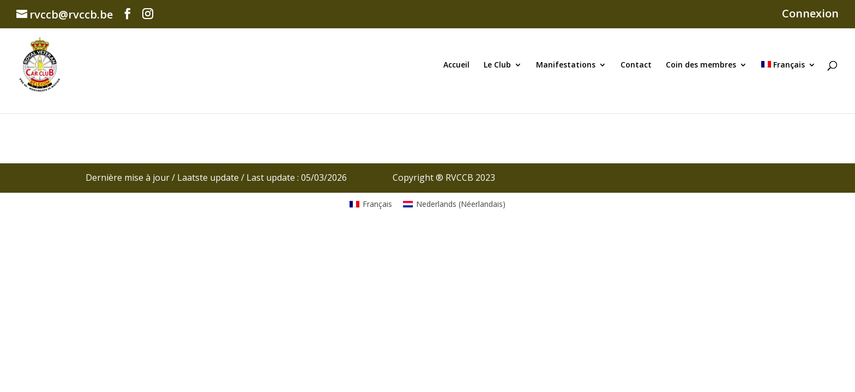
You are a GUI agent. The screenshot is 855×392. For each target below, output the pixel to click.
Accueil (456, 65)
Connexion (810, 14)
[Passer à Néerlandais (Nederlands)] (454, 204)
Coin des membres (701, 65)
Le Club (497, 65)
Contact (636, 65)
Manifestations (565, 65)
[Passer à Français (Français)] (371, 204)
